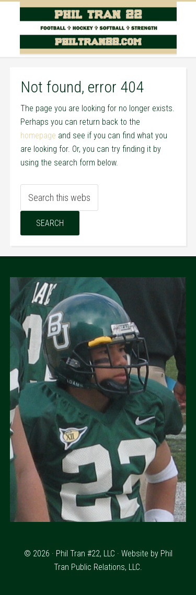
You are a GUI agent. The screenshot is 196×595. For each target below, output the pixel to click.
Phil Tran (98, 28)
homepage (38, 135)
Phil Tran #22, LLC (85, 553)
